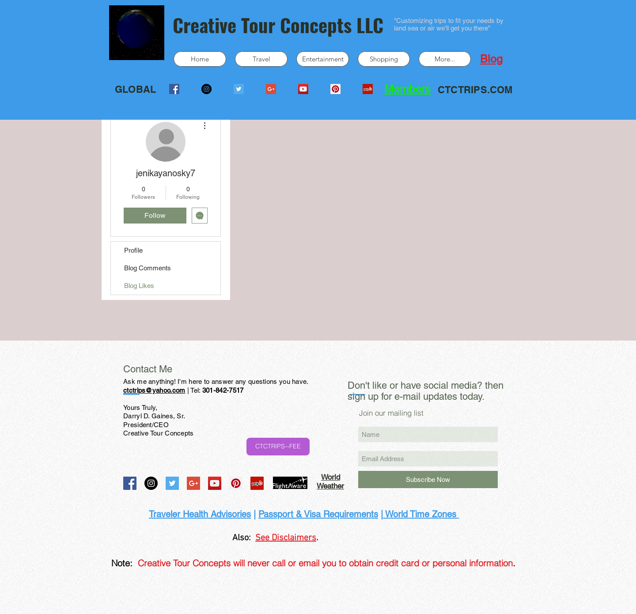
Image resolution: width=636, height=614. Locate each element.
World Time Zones (421, 514)
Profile (133, 250)
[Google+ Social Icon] (271, 89)
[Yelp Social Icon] (368, 89)
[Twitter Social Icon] (239, 89)
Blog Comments (147, 268)
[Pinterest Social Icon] (335, 89)
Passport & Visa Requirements (318, 514)
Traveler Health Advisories (200, 514)
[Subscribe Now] (428, 479)
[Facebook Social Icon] (174, 89)
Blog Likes (139, 285)
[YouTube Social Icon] (303, 89)
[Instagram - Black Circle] (206, 89)
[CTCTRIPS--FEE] (278, 446)
